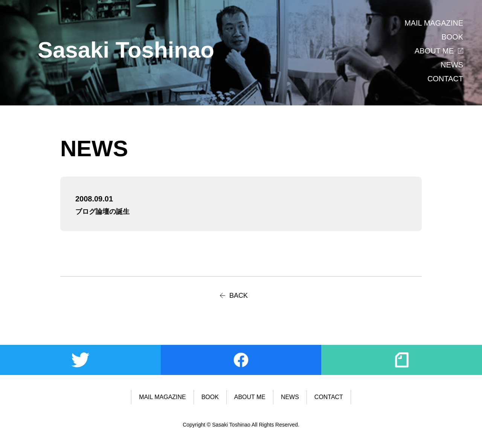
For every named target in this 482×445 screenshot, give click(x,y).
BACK (238, 295)
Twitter (80, 360)
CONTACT (445, 79)
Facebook (241, 360)
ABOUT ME (434, 51)
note (401, 360)
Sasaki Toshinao (126, 49)
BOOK (452, 37)
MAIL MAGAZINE (433, 23)
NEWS (452, 65)
